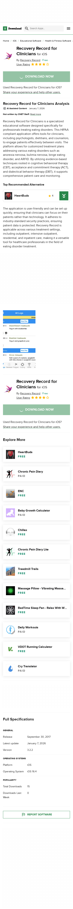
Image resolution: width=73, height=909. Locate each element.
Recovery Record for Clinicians (36, 51)
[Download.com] (12, 28)
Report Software (36, 814)
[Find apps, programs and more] (44, 28)
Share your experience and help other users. (32, 92)
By (28, 60)
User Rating (32, 64)
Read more (35, 114)
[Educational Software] (30, 41)
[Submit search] (27, 28)
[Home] (6, 41)
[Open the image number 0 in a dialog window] (19, 339)
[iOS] (14, 41)
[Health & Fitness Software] (58, 41)
